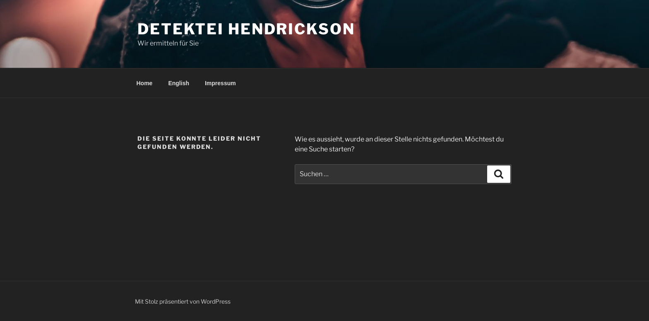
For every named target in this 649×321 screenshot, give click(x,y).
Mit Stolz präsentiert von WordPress (183, 301)
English (178, 83)
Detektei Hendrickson (246, 29)
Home (145, 83)
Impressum (220, 83)
